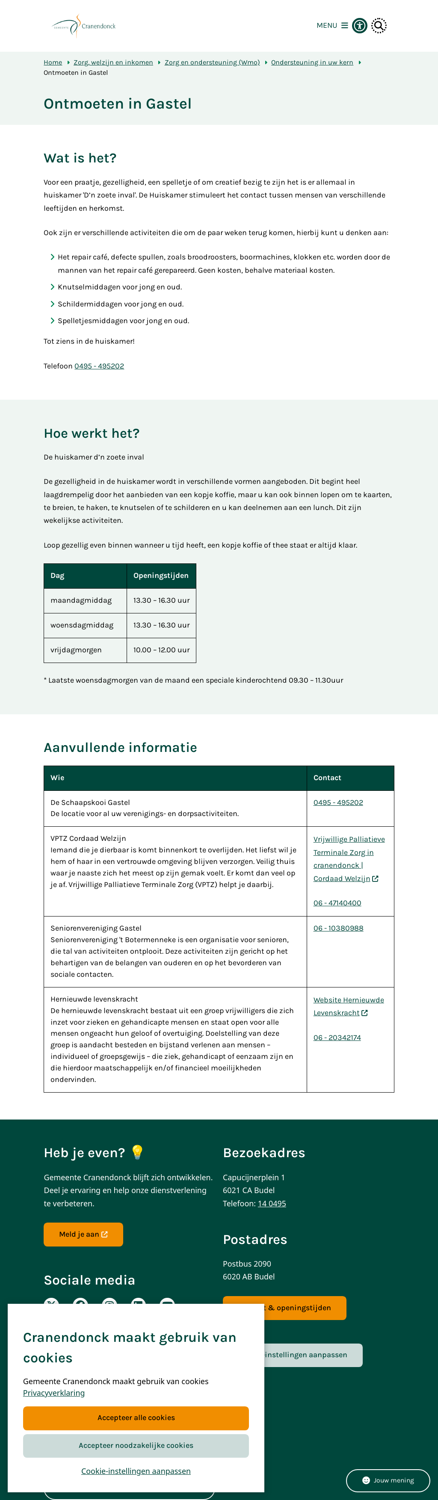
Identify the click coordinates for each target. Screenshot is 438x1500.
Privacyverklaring (54, 1393)
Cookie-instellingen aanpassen (136, 1471)
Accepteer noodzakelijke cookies (136, 1445)
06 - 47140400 (337, 903)
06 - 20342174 (337, 1037)
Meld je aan (83, 1234)
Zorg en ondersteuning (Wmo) (212, 62)
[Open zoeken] (379, 25)
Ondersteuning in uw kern (312, 62)
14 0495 (272, 1203)
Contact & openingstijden (284, 1307)
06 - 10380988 (339, 928)
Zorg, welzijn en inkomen (113, 62)
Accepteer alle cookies (136, 1418)
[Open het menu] (332, 25)
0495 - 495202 (99, 366)
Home (53, 62)
